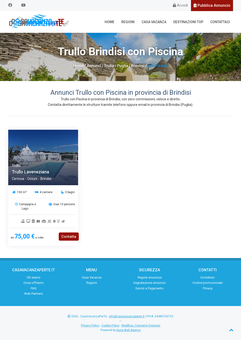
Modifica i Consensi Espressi (141, 325)
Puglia (122, 65)
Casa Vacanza (154, 22)
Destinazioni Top (188, 22)
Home (109, 22)
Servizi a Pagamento (149, 288)
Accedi (180, 5)
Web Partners (33, 293)
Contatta (68, 236)
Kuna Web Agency (129, 330)
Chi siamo (33, 277)
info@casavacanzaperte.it (127, 316)
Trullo (109, 65)
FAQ (34, 288)
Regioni (128, 22)
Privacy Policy (90, 325)
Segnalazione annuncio (149, 283)
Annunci (94, 65)
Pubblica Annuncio (212, 5)
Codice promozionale (207, 283)
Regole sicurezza (150, 277)
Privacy (207, 288)
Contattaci (220, 22)
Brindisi (137, 65)
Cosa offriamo (33, 283)
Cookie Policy (110, 325)
